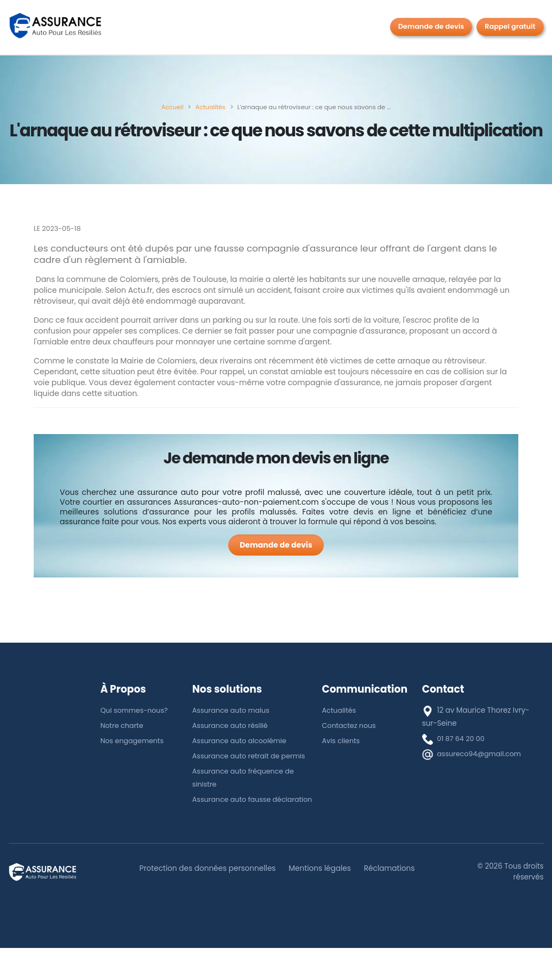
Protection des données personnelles (204, 881)
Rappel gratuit (510, 26)
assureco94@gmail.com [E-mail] (481, 754)
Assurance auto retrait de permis (251, 756)
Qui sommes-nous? (136, 710)
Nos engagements (134, 741)
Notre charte (123, 725)
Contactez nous (350, 725)
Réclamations (395, 881)
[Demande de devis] (276, 545)
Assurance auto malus (232, 710)
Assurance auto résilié (232, 725)
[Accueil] (172, 107)
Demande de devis (431, 26)
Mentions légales (322, 881)
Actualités (340, 710)
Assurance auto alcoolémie (241, 741)
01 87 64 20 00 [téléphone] (462, 738)
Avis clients (342, 741)
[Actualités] (210, 107)
